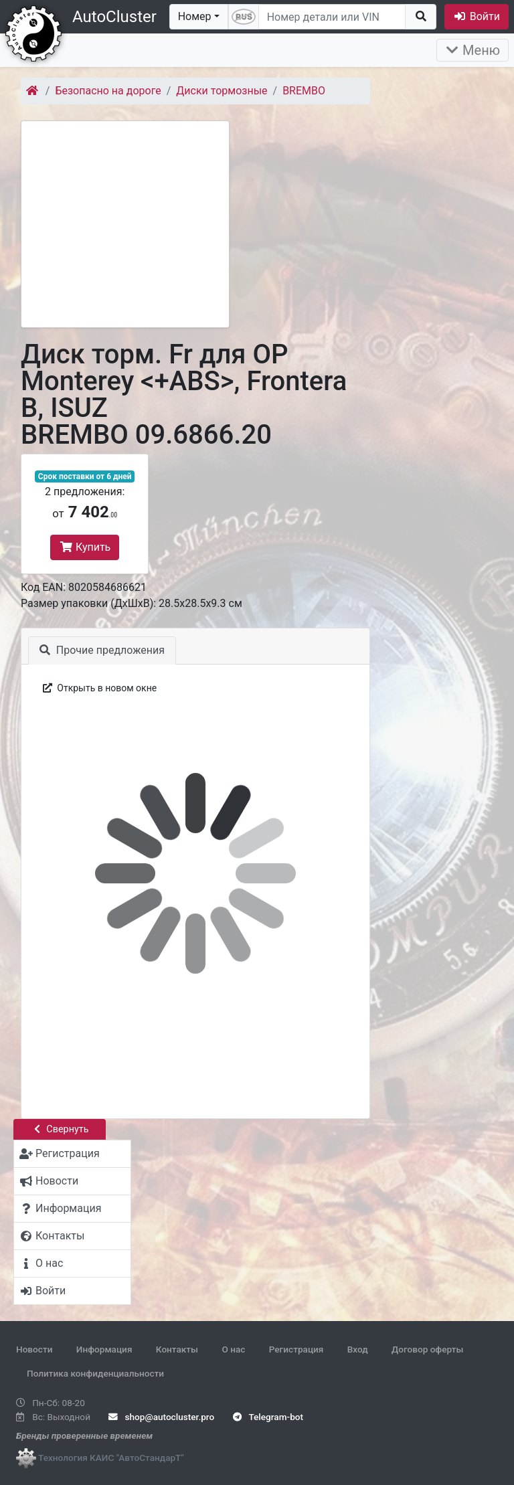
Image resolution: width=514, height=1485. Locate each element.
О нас (233, 1349)
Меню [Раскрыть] (472, 50)
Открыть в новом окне (99, 688)
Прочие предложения (102, 650)
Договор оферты (427, 1349)
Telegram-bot (268, 1416)
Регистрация (296, 1349)
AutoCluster (114, 16)
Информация (104, 1349)
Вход (357, 1349)
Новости (34, 1349)
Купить (84, 547)
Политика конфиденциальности (95, 1373)
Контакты (177, 1349)
